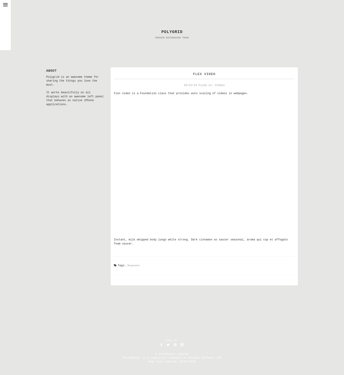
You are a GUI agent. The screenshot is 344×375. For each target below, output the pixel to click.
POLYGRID (171, 32)
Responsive (133, 265)
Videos (220, 85)
